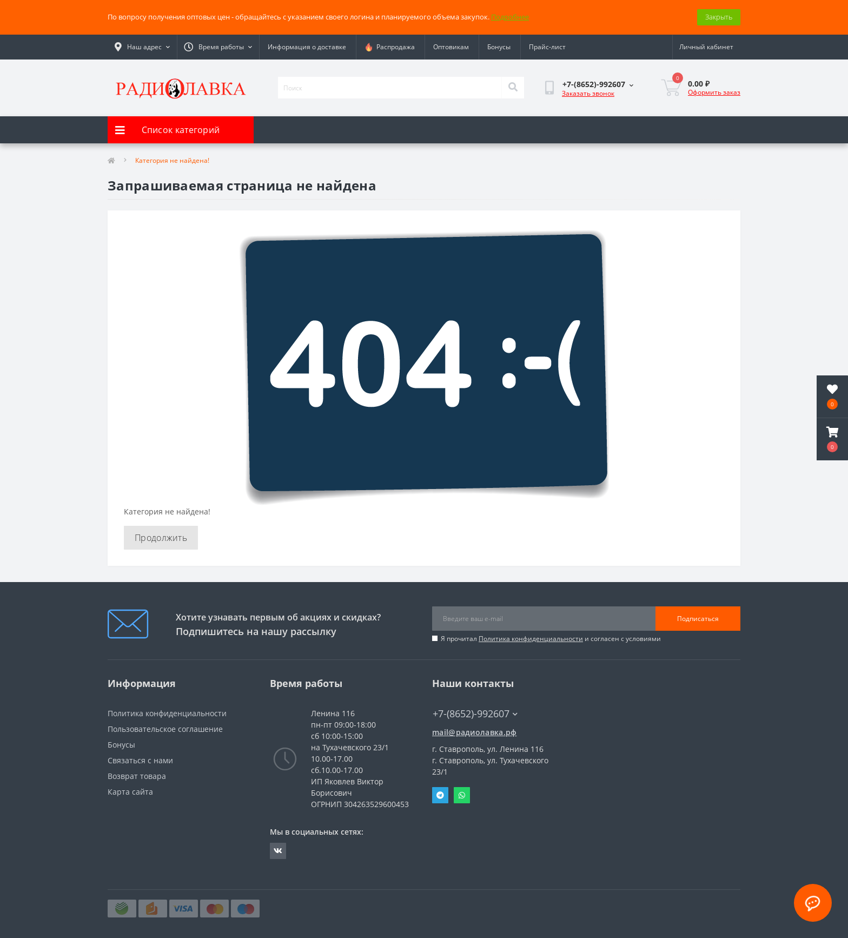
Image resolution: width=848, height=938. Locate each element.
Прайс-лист (547, 46)
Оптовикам (451, 46)
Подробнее (510, 17)
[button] (832, 439)
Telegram (440, 795)
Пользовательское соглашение (165, 729)
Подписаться (698, 618)
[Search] (512, 87)
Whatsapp (462, 795)
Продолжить (161, 538)
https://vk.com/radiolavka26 (278, 851)
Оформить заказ (714, 92)
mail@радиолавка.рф (474, 732)
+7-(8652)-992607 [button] (475, 714)
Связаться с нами (140, 760)
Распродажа (390, 47)
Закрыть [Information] (718, 17)
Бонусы (499, 46)
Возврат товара (137, 776)
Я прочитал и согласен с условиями (551, 638)
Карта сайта (130, 792)
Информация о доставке (307, 46)
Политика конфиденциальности (531, 638)
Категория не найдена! (172, 160)
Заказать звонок (588, 93)
